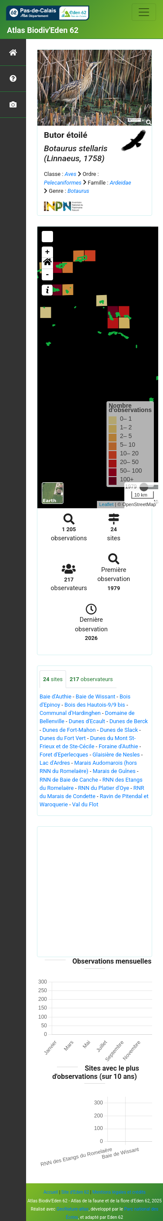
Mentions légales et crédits (119, 1192)
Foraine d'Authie (118, 746)
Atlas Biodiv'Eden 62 (43, 30)
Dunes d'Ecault (87, 721)
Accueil (50, 1192)
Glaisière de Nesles (116, 754)
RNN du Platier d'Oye (103, 788)
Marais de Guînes (114, 771)
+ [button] (47, 252)
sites (53, 679)
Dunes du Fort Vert (63, 738)
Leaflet (106, 504)
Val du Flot (85, 804)
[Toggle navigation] (144, 12)
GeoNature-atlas (73, 1209)
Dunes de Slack (119, 730)
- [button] (47, 275)
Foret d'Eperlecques (64, 754)
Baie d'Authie (55, 696)
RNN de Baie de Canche (69, 779)
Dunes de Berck (129, 721)
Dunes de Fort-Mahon (69, 730)
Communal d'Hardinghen (70, 713)
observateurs (91, 679)
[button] (47, 263)
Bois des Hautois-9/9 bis (94, 704)
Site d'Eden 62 (75, 1192)
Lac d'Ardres (55, 763)
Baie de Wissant (95, 696)
